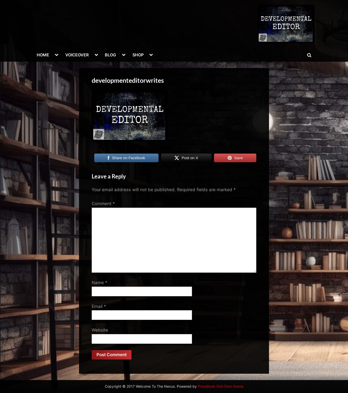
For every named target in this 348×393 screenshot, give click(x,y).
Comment (103, 203)
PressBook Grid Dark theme (220, 386)
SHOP (138, 54)
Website (100, 330)
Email (99, 306)
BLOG (110, 54)
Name (99, 282)
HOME (43, 54)
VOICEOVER (77, 54)
